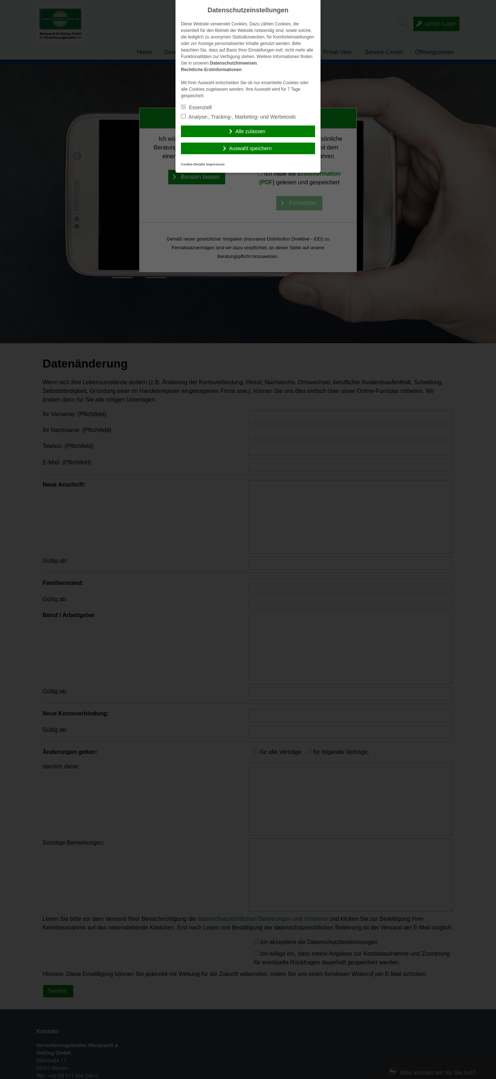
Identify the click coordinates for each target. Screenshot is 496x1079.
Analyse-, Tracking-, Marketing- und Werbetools (238, 117)
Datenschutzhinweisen (233, 63)
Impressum (215, 164)
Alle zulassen (250, 131)
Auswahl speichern (250, 148)
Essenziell (196, 107)
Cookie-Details (193, 164)
